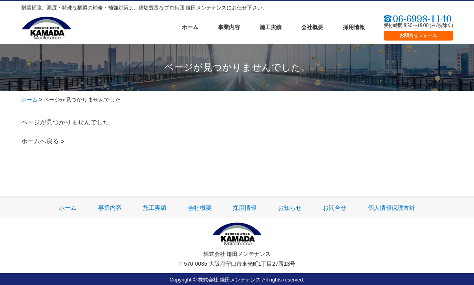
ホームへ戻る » (42, 141)
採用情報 (354, 27)
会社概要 (312, 27)
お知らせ (290, 207)
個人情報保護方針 (391, 207)
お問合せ (334, 207)
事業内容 (229, 27)
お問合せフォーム (418, 35)
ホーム (190, 27)
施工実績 (271, 27)
